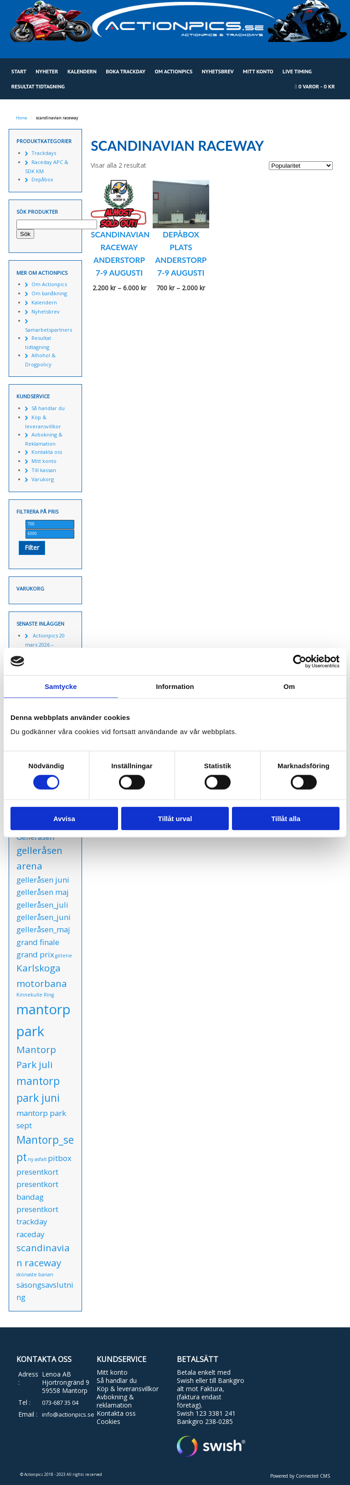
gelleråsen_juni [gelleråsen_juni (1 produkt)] (43, 917)
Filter (32, 547)
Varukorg (42, 479)
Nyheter (47, 71)
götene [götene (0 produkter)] (63, 955)
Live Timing (297, 71)
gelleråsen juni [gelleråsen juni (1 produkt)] (42, 879)
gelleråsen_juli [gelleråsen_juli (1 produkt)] (42, 904)
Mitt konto (258, 71)
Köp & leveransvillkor (128, 1388)
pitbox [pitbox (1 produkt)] (60, 1158)
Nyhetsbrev (218, 71)
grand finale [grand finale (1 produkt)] (37, 942)
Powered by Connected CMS (300, 1476)
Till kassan (43, 470)
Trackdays (43, 152)
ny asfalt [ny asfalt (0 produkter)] (37, 1159)
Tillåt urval (175, 818)
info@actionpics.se (68, 1414)
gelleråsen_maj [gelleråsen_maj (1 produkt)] (43, 929)
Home (21, 118)
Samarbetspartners (48, 329)
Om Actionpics (173, 71)
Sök (25, 234)
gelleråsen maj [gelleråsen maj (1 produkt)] (42, 892)
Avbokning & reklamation (115, 1401)
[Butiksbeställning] (301, 165)
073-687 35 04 (60, 1402)
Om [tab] (289, 686)
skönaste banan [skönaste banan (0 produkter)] (34, 1274)
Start (18, 71)
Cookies (108, 1421)
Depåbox (42, 179)
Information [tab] (175, 686)
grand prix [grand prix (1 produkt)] (35, 954)
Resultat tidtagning (38, 86)
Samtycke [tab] (61, 686)
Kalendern (82, 71)
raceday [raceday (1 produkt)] (30, 1234)
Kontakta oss (46, 451)
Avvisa (64, 818)
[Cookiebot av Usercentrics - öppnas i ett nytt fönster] (300, 661)
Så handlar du (48, 408)
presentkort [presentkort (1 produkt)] (37, 1171)
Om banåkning (49, 293)
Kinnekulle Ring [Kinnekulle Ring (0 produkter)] (35, 995)
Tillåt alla (285, 818)
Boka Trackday (125, 71)
